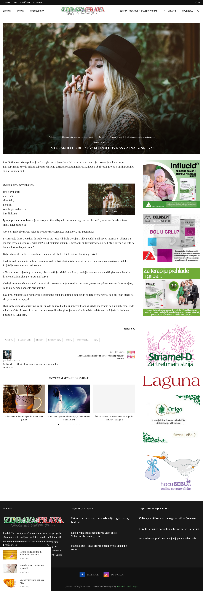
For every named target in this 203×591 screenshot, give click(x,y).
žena (96, 340)
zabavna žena (82, 340)
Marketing (38, 2)
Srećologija (37, 11)
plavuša (39, 340)
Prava (20, 11)
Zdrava (7, 11)
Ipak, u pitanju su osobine (17, 220)
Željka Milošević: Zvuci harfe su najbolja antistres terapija (114, 418)
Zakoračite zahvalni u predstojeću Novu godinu (24, 418)
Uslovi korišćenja (21, 2)
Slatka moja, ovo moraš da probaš (138, 11)
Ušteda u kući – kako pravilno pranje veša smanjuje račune (99, 547)
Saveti (101, 137)
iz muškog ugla (24, 340)
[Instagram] (199, 2)
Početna (52, 137)
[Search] (198, 11)
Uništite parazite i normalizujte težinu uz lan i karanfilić (169, 529)
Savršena (187, 11)
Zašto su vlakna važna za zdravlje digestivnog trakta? (100, 520)
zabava (69, 340)
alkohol (9, 340)
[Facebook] (195, 2)
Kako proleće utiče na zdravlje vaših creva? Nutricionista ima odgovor (94, 534)
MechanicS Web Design (127, 586)
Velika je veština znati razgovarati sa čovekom (168, 518)
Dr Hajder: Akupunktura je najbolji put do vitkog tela (167, 538)
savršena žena (54, 340)
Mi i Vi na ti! (170, 11)
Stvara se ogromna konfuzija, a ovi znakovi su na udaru (69, 418)
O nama (6, 2)
